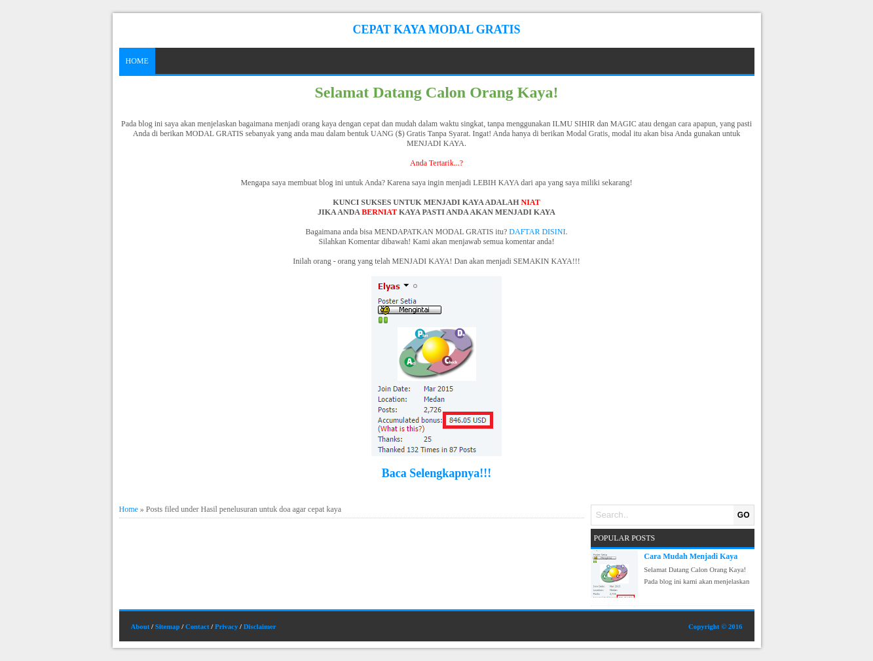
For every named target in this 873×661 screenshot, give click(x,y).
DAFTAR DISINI (537, 231)
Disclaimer (260, 626)
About (140, 626)
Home (137, 60)
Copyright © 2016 (715, 626)
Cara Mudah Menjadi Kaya (690, 556)
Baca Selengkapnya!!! (437, 473)
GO (743, 515)
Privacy (226, 626)
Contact (197, 626)
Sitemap (167, 626)
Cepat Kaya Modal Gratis (437, 29)
